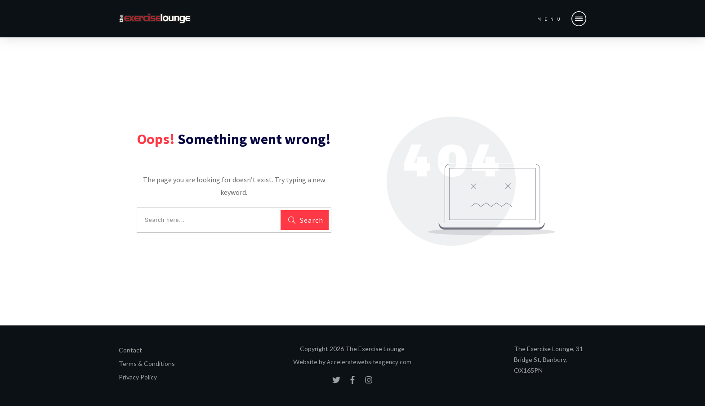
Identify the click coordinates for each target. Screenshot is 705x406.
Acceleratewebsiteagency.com (369, 362)
